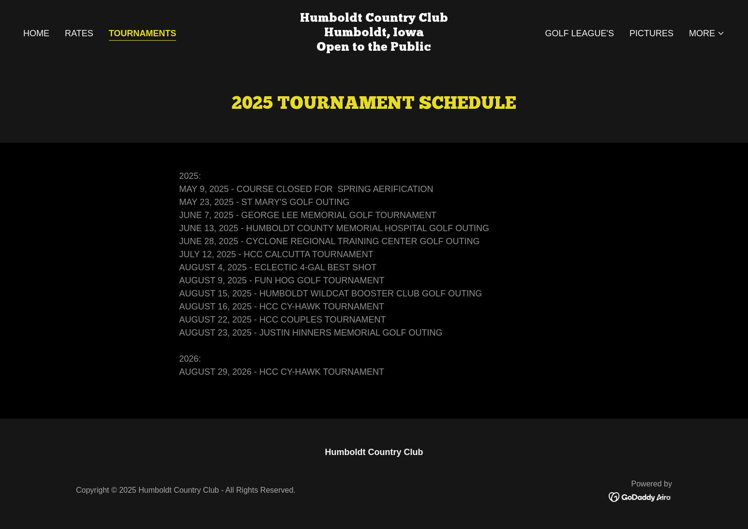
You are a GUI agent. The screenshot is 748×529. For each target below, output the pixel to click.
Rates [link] (79, 33)
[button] (707, 33)
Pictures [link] (651, 33)
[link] (374, 48)
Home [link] (36, 33)
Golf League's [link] (579, 33)
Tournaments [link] (143, 33)
